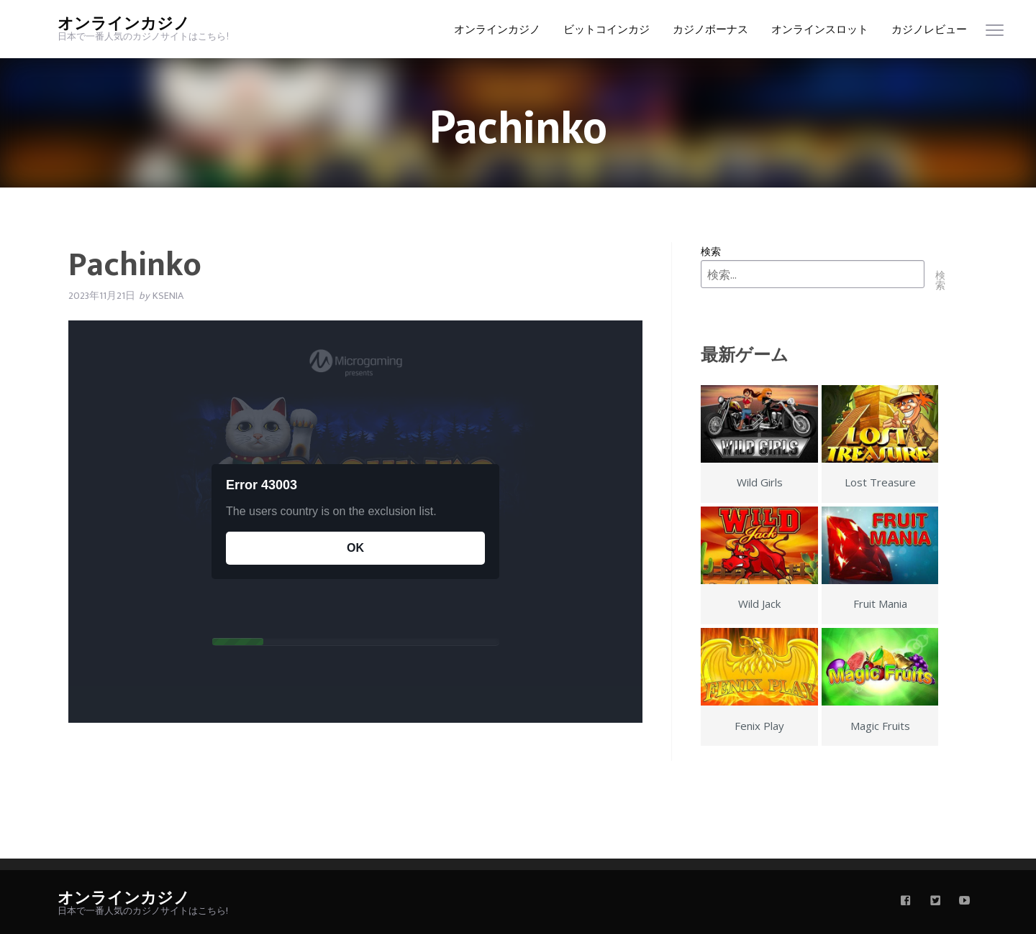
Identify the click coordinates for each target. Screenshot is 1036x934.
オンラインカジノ (124, 24)
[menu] (995, 33)
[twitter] (935, 902)
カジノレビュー (929, 30)
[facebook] (905, 902)
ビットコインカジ (606, 30)
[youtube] (964, 902)
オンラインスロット (819, 30)
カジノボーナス (710, 30)
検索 (711, 251)
